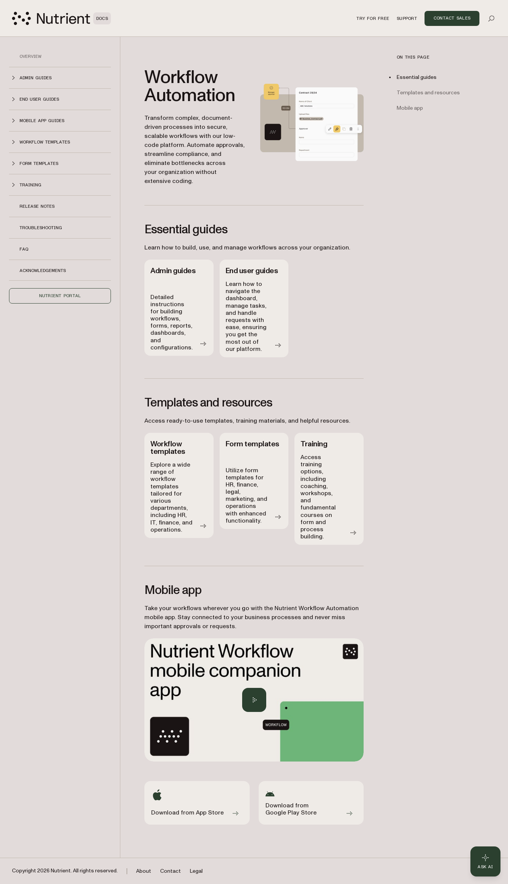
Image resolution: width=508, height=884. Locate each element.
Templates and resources (428, 92)
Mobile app (410, 108)
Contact (170, 871)
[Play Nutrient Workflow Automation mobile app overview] (254, 700)
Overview (30, 56)
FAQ (24, 249)
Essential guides (417, 77)
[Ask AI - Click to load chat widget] (485, 861)
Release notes (37, 206)
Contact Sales (452, 18)
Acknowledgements (43, 270)
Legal (196, 871)
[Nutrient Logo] (61, 18)
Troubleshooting (41, 227)
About (143, 871)
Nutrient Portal (60, 295)
